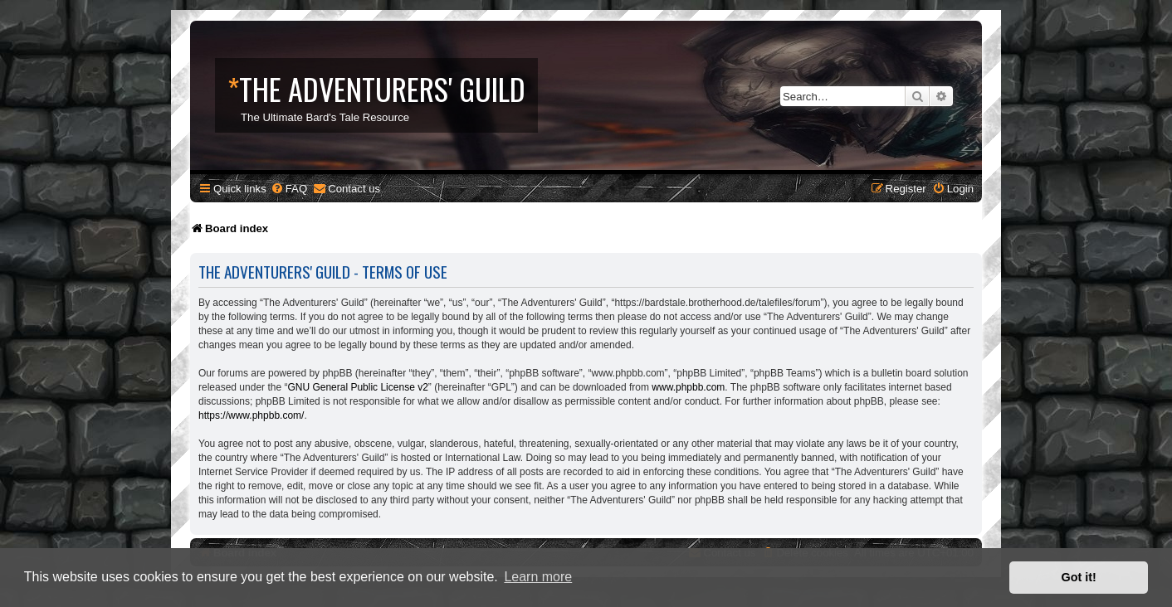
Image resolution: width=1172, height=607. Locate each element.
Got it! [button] (1079, 577)
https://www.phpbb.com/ (251, 415)
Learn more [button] (538, 577)
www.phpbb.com (688, 387)
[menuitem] (289, 189)
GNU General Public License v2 (357, 387)
